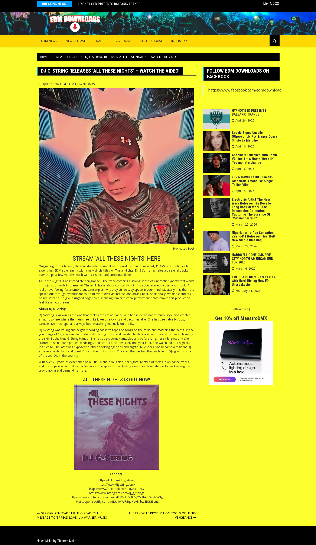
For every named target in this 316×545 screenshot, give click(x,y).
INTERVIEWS (180, 41)
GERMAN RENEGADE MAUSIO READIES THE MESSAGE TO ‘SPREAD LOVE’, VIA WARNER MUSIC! (72, 515)
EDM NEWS (49, 41)
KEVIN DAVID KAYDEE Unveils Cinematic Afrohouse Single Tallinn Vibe (252, 181)
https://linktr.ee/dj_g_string (116, 480)
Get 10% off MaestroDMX (241, 318)
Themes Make (66, 541)
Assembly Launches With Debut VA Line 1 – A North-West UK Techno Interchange (254, 159)
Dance (101, 41)
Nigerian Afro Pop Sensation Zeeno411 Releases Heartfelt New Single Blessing (253, 236)
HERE (153, 258)
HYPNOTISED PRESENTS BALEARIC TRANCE (109, 4)
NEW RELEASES (76, 41)
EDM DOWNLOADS (81, 84)
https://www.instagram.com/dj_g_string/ (116, 493)
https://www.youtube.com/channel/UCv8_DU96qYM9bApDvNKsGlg (117, 497)
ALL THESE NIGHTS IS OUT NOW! (116, 380)
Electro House (151, 41)
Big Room (122, 41)
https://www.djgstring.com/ (116, 484)
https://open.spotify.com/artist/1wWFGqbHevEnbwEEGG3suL (117, 501)
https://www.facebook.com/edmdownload (245, 90)
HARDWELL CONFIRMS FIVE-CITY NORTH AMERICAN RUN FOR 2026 (252, 258)
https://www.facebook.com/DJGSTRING (116, 489)
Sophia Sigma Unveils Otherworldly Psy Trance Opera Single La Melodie (254, 136)
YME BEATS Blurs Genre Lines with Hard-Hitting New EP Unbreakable (253, 281)
